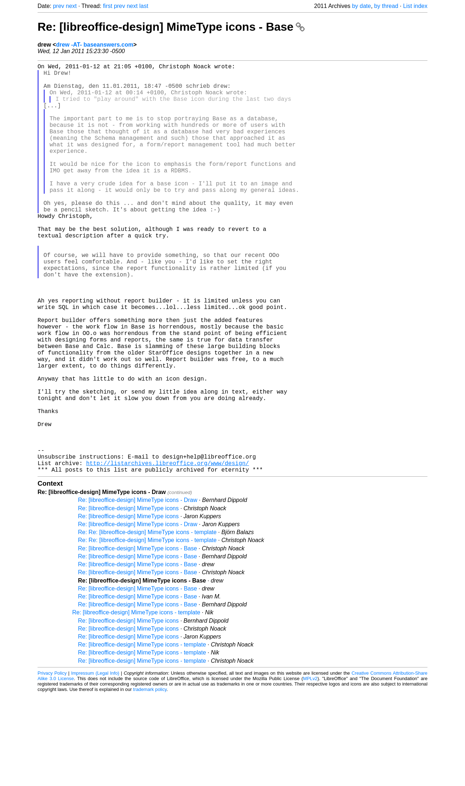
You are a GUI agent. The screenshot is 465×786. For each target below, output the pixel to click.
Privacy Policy (52, 764)
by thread (386, 6)
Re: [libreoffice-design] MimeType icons (128, 599)
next (71, 6)
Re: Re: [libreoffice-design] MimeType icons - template (147, 623)
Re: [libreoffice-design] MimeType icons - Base (171, 26)
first (107, 6)
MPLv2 (310, 769)
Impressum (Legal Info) (95, 764)
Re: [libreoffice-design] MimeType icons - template (136, 703)
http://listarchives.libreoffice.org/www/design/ (167, 553)
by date (361, 6)
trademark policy (150, 780)
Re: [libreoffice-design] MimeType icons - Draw (137, 591)
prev (58, 6)
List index (415, 6)
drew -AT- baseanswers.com (94, 45)
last (143, 6)
